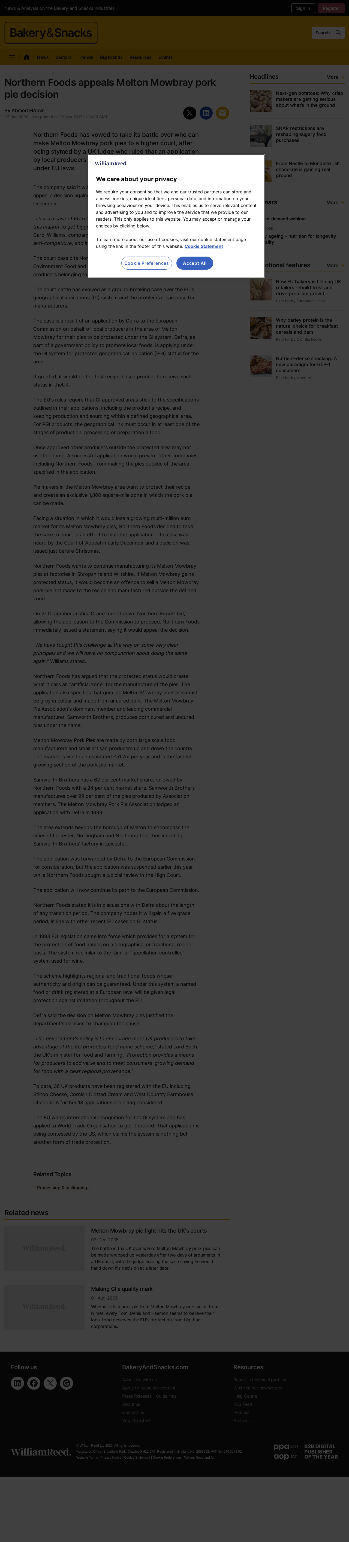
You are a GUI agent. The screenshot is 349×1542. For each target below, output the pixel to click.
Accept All (195, 263)
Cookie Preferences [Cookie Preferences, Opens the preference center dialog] (146, 263)
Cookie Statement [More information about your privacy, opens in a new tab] (204, 246)
